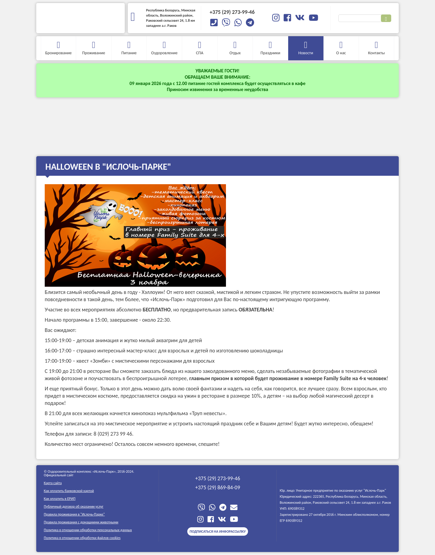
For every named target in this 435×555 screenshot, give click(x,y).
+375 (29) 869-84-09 (217, 487)
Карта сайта (53, 483)
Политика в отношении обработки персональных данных (88, 530)
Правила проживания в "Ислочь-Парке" (74, 514)
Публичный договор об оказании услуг (73, 506)
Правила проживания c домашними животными (81, 522)
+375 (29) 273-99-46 (217, 478)
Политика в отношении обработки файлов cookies (82, 538)
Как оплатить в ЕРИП (60, 499)
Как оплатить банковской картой (69, 491)
